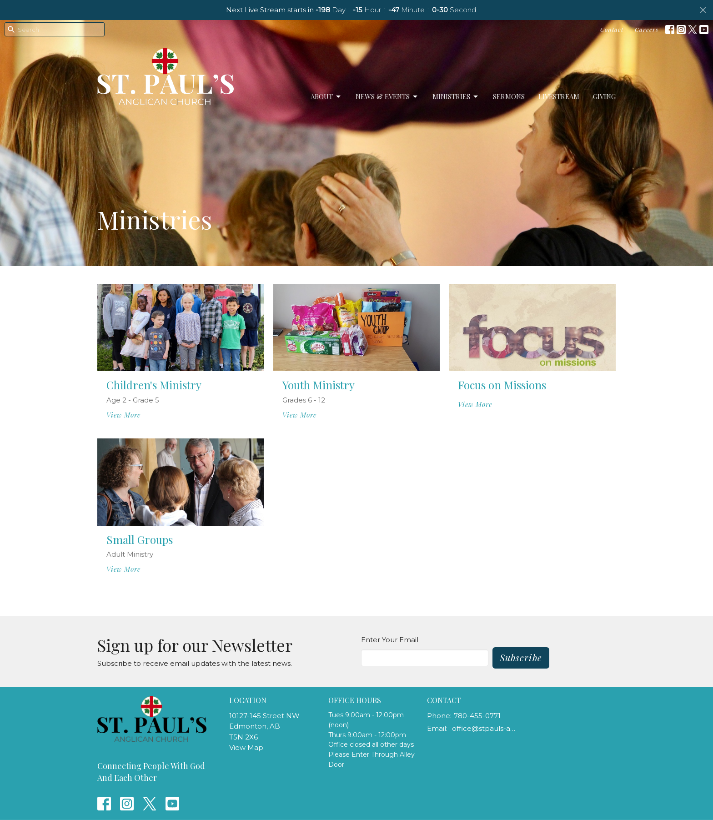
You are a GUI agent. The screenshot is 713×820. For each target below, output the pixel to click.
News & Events (387, 96)
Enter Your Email (389, 639)
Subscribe (521, 657)
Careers (646, 29)
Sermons (509, 96)
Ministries (455, 96)
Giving (604, 96)
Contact (611, 29)
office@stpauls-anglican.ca (484, 728)
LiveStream (558, 96)
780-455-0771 (477, 715)
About (326, 96)
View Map (246, 747)
